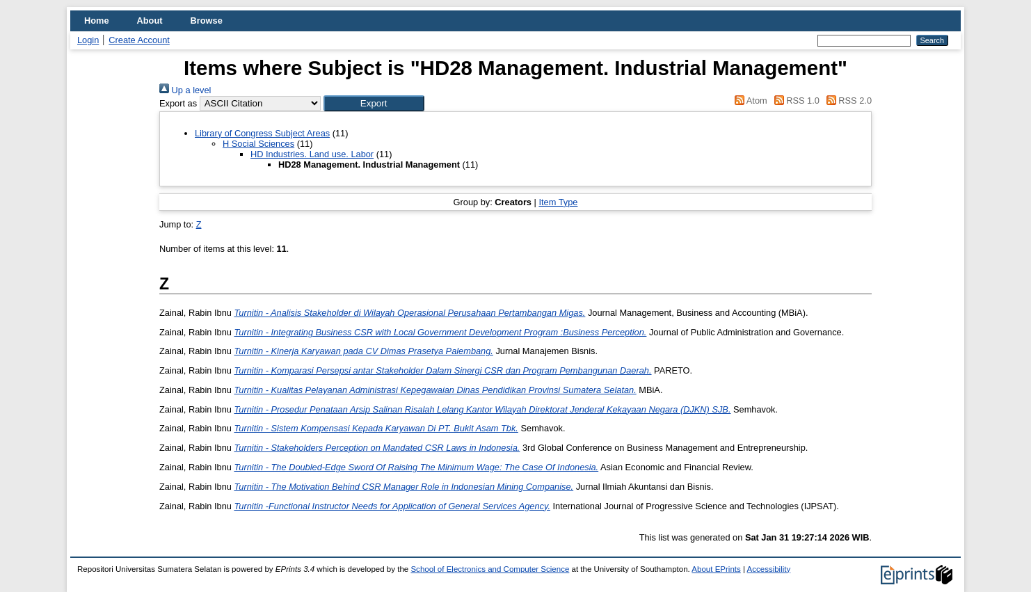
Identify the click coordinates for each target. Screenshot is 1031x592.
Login (88, 40)
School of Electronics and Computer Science (489, 569)
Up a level (185, 90)
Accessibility (769, 569)
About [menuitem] (150, 20)
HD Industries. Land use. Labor (312, 154)
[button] (373, 103)
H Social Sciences (258, 143)
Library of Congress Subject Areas (262, 133)
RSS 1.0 (794, 100)
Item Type (557, 202)
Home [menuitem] (96, 20)
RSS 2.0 (847, 100)
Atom (748, 100)
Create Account (139, 40)
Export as (178, 103)
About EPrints (716, 569)
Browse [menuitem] (207, 20)
